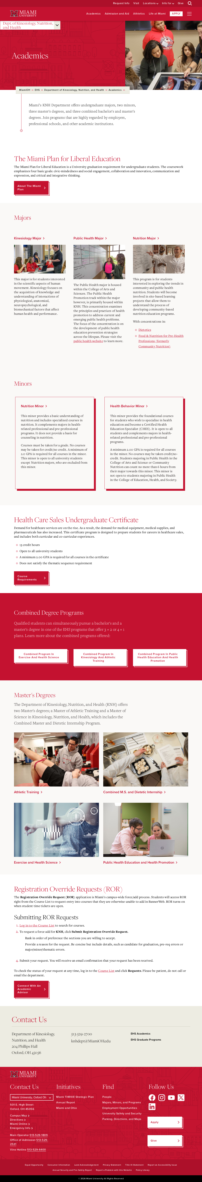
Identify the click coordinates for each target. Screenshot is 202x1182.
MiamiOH (24, 90)
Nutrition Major (144, 238)
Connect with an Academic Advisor (29, 989)
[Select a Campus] (31, 1097)
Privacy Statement (112, 1165)
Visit (136, 3)
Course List (106, 971)
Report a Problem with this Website (114, 1170)
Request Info (121, 3)
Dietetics (145, 330)
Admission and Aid (117, 13)
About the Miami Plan (29, 187)
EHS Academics (140, 1033)
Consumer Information (59, 1165)
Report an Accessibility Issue (162, 1165)
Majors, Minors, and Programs (121, 1102)
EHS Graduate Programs (146, 1039)
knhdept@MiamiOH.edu (91, 1040)
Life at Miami (157, 13)
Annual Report (65, 1102)
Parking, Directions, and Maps (121, 1119)
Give (181, 3)
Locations (149, 3)
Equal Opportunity (34, 1165)
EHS (37, 90)
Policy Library (142, 1170)
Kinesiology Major (27, 238)
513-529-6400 (36, 1149)
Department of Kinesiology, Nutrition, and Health (74, 90)
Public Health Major (89, 238)
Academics (93, 13)
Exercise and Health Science (36, 862)
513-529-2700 (81, 1033)
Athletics (139, 13)
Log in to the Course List (37, 925)
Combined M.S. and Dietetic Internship (132, 792)
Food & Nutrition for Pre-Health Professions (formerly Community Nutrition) (161, 341)
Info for (166, 3)
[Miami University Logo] (23, 13)
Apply (176, 13)
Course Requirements (27, 578)
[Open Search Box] (190, 3)
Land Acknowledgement (86, 1165)
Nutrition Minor (32, 406)
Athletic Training (26, 792)
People (107, 1097)
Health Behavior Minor (127, 406)
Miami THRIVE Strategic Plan (75, 1097)
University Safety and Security (121, 1113)
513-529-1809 (39, 1135)
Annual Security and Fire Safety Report (72, 1170)
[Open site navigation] (189, 13)
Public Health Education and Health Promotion (138, 862)
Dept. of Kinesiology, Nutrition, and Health (28, 25)
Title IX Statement (134, 1165)
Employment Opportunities (119, 1108)
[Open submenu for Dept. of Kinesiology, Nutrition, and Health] (57, 25)
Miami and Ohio (66, 1108)
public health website (88, 341)
